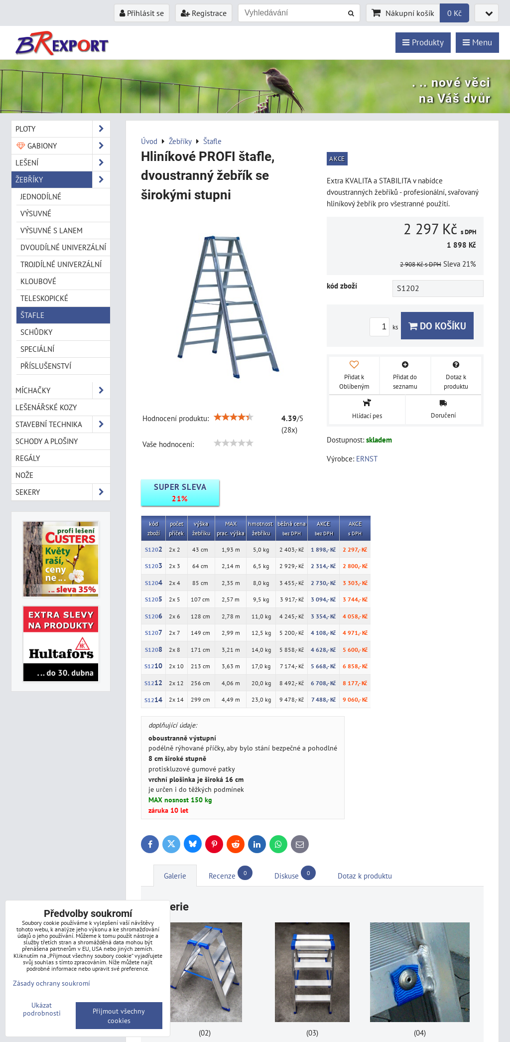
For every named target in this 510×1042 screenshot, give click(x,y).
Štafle (32, 315)
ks (385, 327)
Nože (24, 475)
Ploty (62, 129)
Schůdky (36, 332)
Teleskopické (44, 298)
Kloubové (38, 281)
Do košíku (437, 325)
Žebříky (62, 179)
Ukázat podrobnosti (42, 1009)
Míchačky (62, 390)
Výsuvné (35, 213)
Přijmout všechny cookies (119, 1015)
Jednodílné (40, 196)
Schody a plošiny (46, 441)
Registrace (204, 13)
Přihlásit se (142, 13)
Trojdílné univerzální (61, 264)
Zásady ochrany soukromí (51, 983)
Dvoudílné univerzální (63, 247)
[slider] (234, 417)
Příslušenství (45, 366)
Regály (27, 458)
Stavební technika (62, 424)
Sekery (62, 492)
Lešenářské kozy (46, 407)
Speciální (37, 349)
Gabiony (62, 146)
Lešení (62, 162)
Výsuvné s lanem (51, 230)
